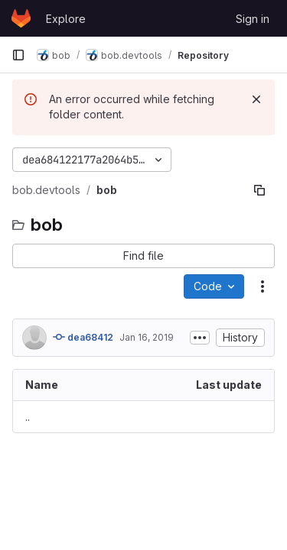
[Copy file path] (259, 190)
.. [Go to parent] (27, 416)
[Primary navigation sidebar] (18, 55)
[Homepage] (21, 18)
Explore (66, 18)
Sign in (252, 18)
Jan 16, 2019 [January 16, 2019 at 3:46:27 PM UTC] (146, 337)
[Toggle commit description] (200, 338)
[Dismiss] (256, 99)
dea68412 (83, 337)
